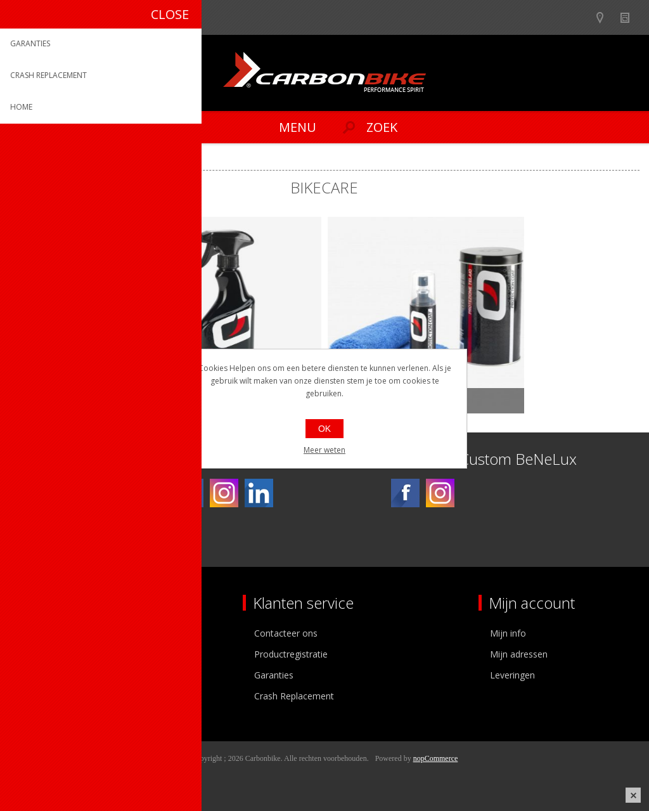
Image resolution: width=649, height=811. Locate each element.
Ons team (38, 654)
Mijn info (508, 633)
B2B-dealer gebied (581, 17)
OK (324, 429)
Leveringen (512, 675)
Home (25, 159)
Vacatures (38, 675)
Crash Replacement (294, 696)
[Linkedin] (259, 493)
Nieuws (630, 17)
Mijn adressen (519, 654)
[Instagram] (224, 493)
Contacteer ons (286, 633)
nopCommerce (435, 758)
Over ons (36, 633)
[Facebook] (189, 493)
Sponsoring (41, 696)
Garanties (273, 675)
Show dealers (605, 17)
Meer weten (324, 449)
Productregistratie (291, 654)
